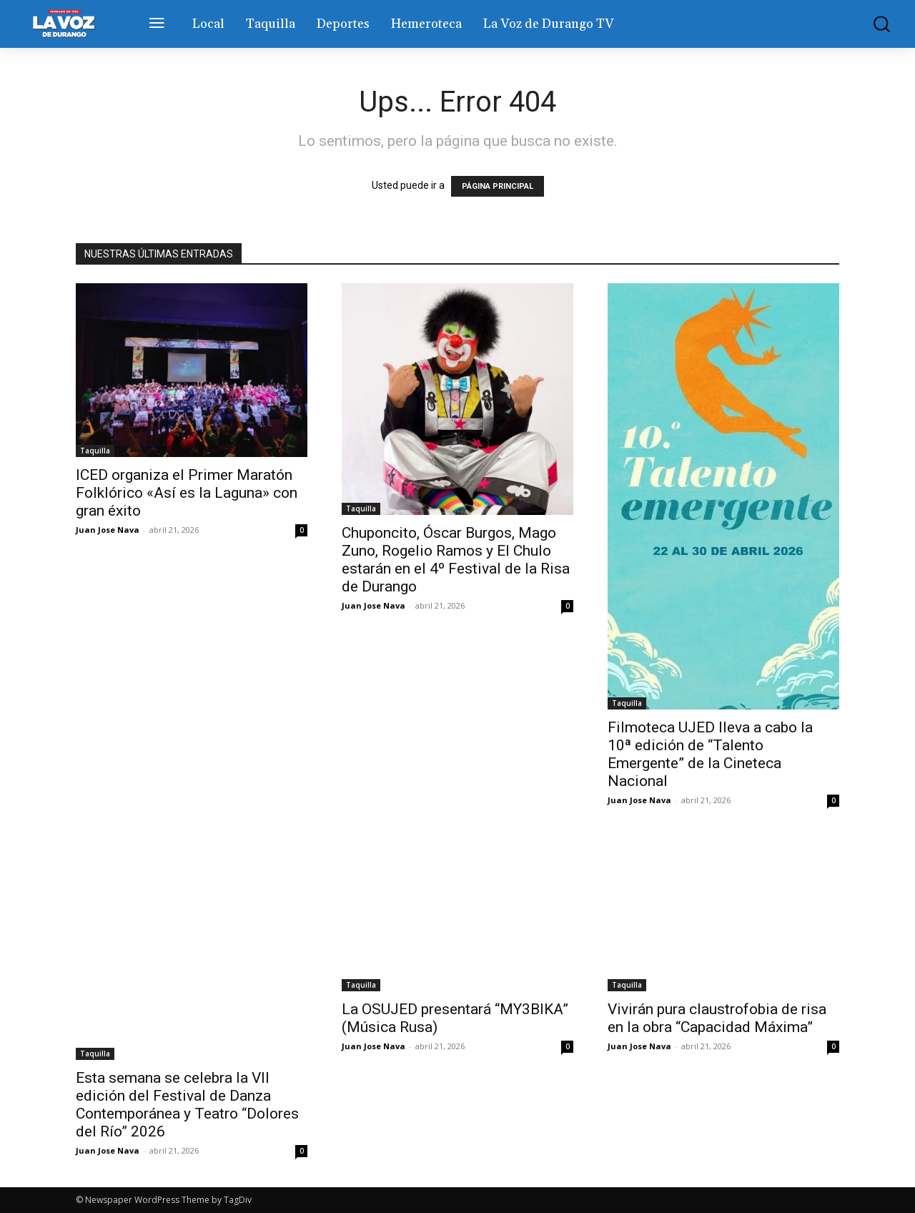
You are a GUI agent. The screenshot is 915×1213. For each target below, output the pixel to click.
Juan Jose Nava (107, 529)
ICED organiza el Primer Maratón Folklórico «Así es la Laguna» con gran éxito (186, 492)
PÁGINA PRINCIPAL (497, 186)
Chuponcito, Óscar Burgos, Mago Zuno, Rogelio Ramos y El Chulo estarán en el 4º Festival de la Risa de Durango (456, 559)
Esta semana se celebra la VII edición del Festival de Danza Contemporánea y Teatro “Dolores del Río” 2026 (187, 1104)
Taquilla (95, 451)
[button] (874, 24)
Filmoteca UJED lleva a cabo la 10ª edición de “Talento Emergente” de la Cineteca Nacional (710, 754)
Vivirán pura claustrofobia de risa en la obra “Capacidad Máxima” (717, 1018)
